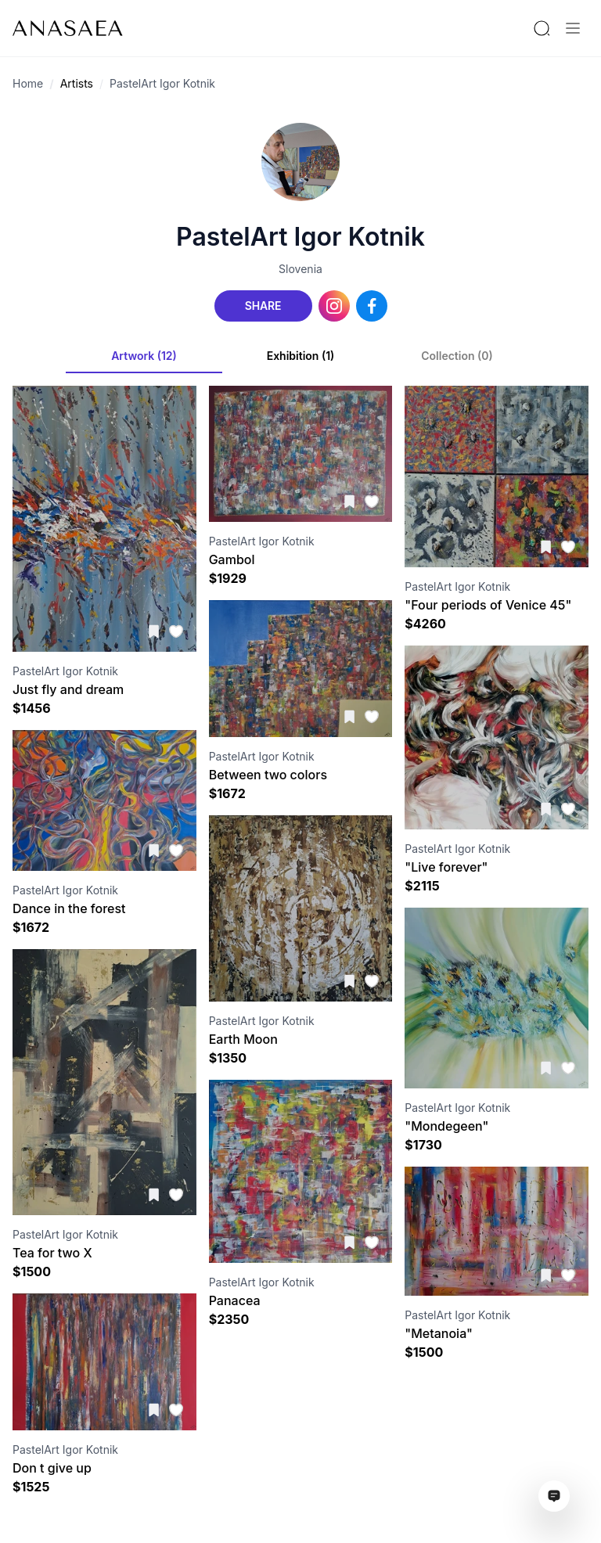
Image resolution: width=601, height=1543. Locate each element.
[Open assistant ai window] (554, 1496)
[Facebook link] (371, 306)
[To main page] (68, 28)
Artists (76, 83)
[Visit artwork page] (104, 519)
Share (263, 305)
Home (28, 83)
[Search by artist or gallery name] (541, 28)
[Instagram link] (334, 306)
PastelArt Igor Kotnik (162, 83)
